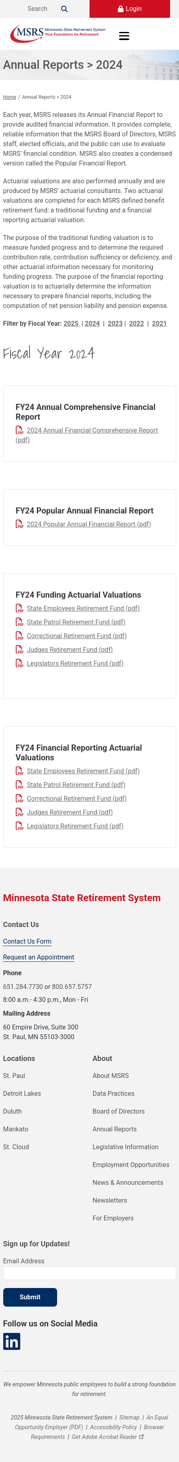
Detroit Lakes (22, 1093)
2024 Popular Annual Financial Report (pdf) (89, 524)
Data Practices (114, 1093)
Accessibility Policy (113, 1427)
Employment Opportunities (131, 1165)
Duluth (12, 1111)
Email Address (24, 1261)
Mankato (16, 1129)
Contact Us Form (27, 941)
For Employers (113, 1218)
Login (134, 9)
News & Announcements (128, 1182)
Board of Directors (119, 1111)
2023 (115, 323)
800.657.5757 (72, 987)
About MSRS (111, 1076)
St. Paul (14, 1076)
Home (9, 97)
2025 (72, 323)
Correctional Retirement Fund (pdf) (77, 636)
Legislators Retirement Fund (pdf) (75, 663)
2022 (136, 323)
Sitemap (129, 1417)
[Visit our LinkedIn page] (11, 1342)
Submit (30, 1297)
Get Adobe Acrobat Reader (109, 1437)
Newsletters (110, 1200)
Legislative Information (126, 1147)
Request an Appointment (39, 957)
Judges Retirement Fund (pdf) (70, 650)
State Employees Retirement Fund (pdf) (83, 608)
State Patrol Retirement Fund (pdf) (76, 622)
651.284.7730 (23, 987)
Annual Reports (115, 1129)
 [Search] (64, 9)
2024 (92, 323)
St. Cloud (16, 1147)
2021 (159, 323)
